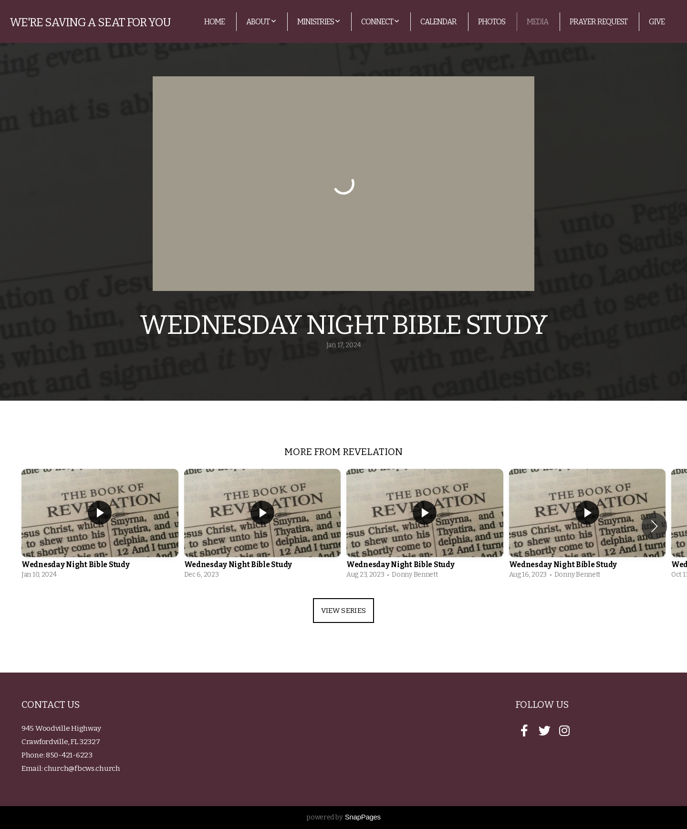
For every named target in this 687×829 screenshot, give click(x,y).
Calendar (438, 21)
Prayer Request (598, 21)
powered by (343, 817)
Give (657, 21)
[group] (99, 526)
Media (537, 21)
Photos (491, 21)
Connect (380, 21)
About (260, 21)
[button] (654, 526)
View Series (343, 610)
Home (214, 21)
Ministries (318, 21)
